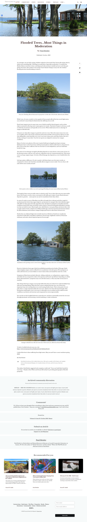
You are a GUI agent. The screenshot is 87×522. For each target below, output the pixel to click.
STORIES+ (48, 2)
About (33, 505)
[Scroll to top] (79, 63)
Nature (50, 418)
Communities (27, 505)
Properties (37, 504)
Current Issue (25, 2)
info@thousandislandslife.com (50, 407)
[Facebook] (79, 72)
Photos (47, 504)
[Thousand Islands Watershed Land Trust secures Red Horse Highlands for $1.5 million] (16, 481)
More (63, 2)
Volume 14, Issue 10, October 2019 (39, 418)
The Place (55, 2)
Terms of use (39, 511)
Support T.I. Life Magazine (41, 431)
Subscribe (65, 515)
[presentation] (65, 511)
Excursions (20, 505)
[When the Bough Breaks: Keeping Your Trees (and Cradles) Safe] (43, 481)
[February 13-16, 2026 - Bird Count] (70, 481)
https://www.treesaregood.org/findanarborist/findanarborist (33, 349)
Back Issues (41, 2)
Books (42, 504)
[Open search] (78, 2)
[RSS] (32, 508)
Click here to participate (54, 429)
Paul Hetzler (45, 51)
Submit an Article (41, 505)
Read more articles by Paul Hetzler (41, 446)
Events (33, 2)
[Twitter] (79, 68)
